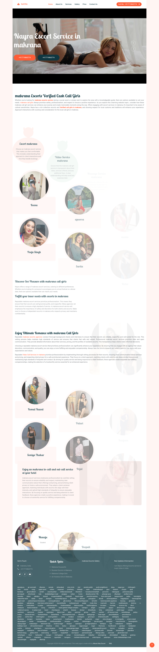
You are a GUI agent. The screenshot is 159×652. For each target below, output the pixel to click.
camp (63, 617)
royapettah (64, 633)
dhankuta (20, 619)
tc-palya (40, 605)
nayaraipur (50, 612)
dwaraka (20, 596)
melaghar (121, 628)
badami (115, 589)
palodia (130, 628)
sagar (93, 626)
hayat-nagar (79, 596)
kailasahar (38, 635)
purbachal (88, 619)
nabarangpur (86, 621)
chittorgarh (131, 587)
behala (79, 619)
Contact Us (93, 4)
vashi (88, 589)
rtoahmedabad (66, 605)
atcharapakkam (112, 598)
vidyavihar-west (22, 598)
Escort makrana (28, 174)
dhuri (132, 605)
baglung (124, 635)
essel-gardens (52, 617)
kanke (31, 621)
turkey (19, 614)
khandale (73, 598)
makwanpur (33, 624)
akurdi (101, 598)
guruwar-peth (99, 630)
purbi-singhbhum (102, 587)
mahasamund (74, 603)
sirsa (57, 626)
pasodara (75, 630)
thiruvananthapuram (81, 601)
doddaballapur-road (52, 594)
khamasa (102, 626)
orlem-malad (131, 619)
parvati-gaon (98, 621)
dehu (70, 612)
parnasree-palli (87, 633)
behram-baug (22, 633)
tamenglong (102, 635)
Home (50, 4)
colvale (130, 610)
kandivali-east (29, 614)
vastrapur (78, 624)
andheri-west (128, 594)
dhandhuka (92, 610)
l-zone (80, 594)
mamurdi (103, 603)
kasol (46, 610)
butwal (45, 596)
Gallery (77, 4)
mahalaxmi (119, 624)
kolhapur (103, 624)
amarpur (67, 621)
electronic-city (45, 624)
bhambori (79, 592)
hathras (53, 630)
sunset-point (57, 619)
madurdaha (30, 605)
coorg (43, 608)
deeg (113, 587)
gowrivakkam (31, 592)
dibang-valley (100, 633)
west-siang (45, 633)
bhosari (82, 598)
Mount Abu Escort (99, 643)
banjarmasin (119, 596)
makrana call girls (26, 102)
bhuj (100, 610)
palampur (107, 637)
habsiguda (115, 592)
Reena (34, 237)
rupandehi (57, 637)
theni (30, 635)
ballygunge (91, 614)
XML (110, 643)
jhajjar (93, 608)
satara (52, 589)
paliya (135, 612)
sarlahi (41, 592)
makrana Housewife (59, 567)
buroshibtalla (61, 603)
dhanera (42, 587)
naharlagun (21, 635)
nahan (73, 594)
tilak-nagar (101, 614)
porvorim (105, 592)
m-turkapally (119, 619)
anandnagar (120, 630)
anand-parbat (51, 592)
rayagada (33, 639)
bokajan (49, 598)
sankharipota (123, 603)
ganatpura (21, 587)
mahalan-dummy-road (81, 637)
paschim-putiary (92, 596)
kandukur (39, 619)
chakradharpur (98, 589)
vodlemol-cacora (23, 610)
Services (68, 4)
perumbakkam (114, 614)
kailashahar (55, 614)
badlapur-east (22, 626)
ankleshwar (109, 610)
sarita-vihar (29, 617)
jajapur (111, 608)
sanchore (20, 612)
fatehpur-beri (64, 630)
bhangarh (85, 628)
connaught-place (54, 601)
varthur (76, 621)
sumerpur (102, 608)
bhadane (20, 603)
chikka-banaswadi (66, 592)
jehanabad (60, 587)
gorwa (86, 612)
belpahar (91, 635)
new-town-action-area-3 (46, 603)
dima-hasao (121, 608)
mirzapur (103, 605)
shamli (65, 610)
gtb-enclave (67, 601)
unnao (68, 635)
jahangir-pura (106, 594)
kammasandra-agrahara (109, 601)
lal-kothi (94, 601)
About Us (59, 4)
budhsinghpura (92, 605)
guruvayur (91, 617)
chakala (40, 612)
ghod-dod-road (123, 633)
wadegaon (81, 617)
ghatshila (132, 601)
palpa (128, 596)
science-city (123, 605)
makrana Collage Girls (59, 573)
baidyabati (132, 626)
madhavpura (69, 619)
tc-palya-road (36, 610)
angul (97, 619)
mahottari (51, 608)
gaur (108, 589)
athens (28, 637)
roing (33, 589)
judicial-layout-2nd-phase (36, 601)
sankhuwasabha (55, 621)
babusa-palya (79, 605)
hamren (112, 603)
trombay (113, 605)
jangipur (65, 594)
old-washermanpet (36, 626)
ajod (131, 589)
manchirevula (120, 621)
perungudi (20, 594)
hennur (112, 628)
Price (84, 4)
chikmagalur (40, 617)
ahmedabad (114, 635)
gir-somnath (32, 587)
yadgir (84, 603)
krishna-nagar (58, 624)
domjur (82, 610)
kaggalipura (125, 598)
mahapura (30, 630)
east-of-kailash (43, 630)
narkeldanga (125, 612)
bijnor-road (60, 612)
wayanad (61, 589)
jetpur (29, 596)
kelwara (28, 628)
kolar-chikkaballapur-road (122, 637)
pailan (19, 617)
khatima (49, 626)
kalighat (129, 624)
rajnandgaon (21, 621)
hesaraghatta (132, 621)
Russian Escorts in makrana (62, 570)
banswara (125, 617)
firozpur (69, 624)
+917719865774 (25, 57)
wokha (19, 628)
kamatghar (137, 596)
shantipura (37, 628)
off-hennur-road (112, 612)
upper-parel (42, 589)
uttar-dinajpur (107, 619)
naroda (50, 587)
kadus (64, 626)
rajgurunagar (83, 626)
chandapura (56, 610)
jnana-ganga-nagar (72, 628)
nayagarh (20, 630)
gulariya (132, 635)
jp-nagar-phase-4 (91, 624)
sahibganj (115, 617)
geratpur (122, 626)
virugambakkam (56, 596)
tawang (122, 601)
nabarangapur (86, 630)
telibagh (80, 589)
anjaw (48, 619)
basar (41, 598)
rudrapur (85, 608)
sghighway (30, 603)
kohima (133, 603)
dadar (33, 598)
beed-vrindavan (32, 608)
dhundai (81, 614)
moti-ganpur (59, 635)
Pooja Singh (34, 284)
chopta (124, 589)
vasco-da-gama (50, 628)
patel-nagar (121, 610)
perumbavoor (126, 614)
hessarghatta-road (68, 614)
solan (93, 612)
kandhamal (112, 626)
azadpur (71, 617)
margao (48, 635)
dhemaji (42, 639)
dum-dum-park (106, 596)
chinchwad (31, 594)
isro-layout (75, 633)
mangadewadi (42, 621)
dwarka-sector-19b (92, 594)
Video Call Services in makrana (34, 355)
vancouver (30, 612)
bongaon (67, 637)
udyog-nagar (21, 624)
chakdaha (37, 637)
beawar (73, 610)
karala (26, 589)
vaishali (20, 637)
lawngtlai (109, 621)
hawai (61, 628)
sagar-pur (121, 587)
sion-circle (70, 587)
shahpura (20, 608)
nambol (101, 612)
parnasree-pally (128, 592)
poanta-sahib (88, 587)
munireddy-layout (61, 598)
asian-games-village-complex (68, 608)
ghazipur (73, 626)
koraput (30, 619)
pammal (77, 612)
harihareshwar (43, 614)
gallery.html (34, 633)
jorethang (70, 589)
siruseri (54, 633)
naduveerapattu (52, 605)
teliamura (47, 637)
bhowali (109, 630)
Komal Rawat (36, 441)
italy (40, 594)
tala (110, 624)
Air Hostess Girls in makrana (62, 577)
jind (79, 587)
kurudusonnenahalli (92, 592)
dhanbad (117, 594)
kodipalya (131, 608)
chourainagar (22, 639)
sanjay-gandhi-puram (99, 628)
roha (18, 589)
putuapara (92, 598)
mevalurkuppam (79, 635)
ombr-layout (96, 637)
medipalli (69, 596)
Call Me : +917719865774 (129, 4)
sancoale (111, 633)
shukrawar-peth (103, 617)
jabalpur (37, 596)
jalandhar (131, 630)
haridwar (20, 592)
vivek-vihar (93, 603)
